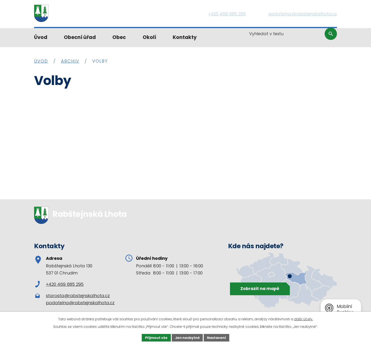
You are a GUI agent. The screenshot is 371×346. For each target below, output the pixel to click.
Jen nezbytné (187, 337)
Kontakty (185, 37)
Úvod (40, 37)
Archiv (70, 61)
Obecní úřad (80, 37)
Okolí (149, 37)
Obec (119, 37)
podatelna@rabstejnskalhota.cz (80, 303)
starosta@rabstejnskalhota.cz (78, 296)
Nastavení (216, 337)
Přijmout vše (156, 337)
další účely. (303, 319)
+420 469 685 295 (59, 284)
